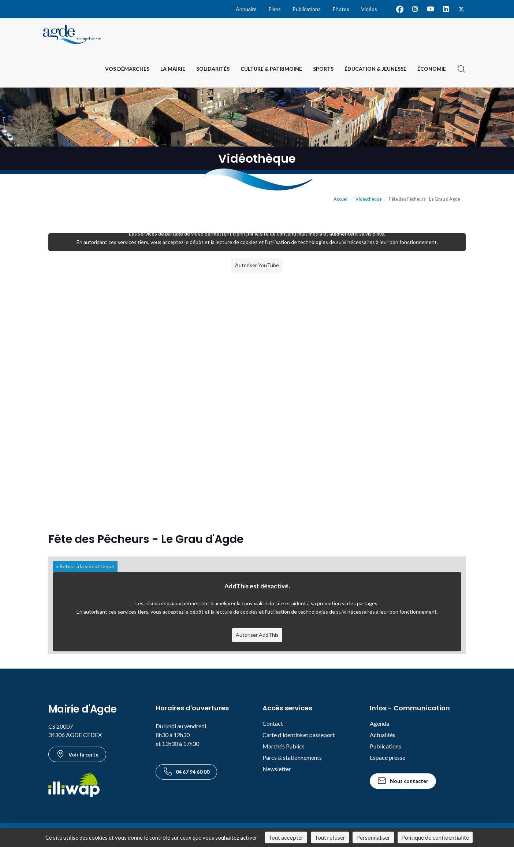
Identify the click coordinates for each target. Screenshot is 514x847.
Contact (272, 723)
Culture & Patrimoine (271, 69)
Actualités (382, 734)
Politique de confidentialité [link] (435, 837)
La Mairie (172, 69)
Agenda (379, 723)
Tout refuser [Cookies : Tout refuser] (329, 837)
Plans (274, 9)
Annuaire (246, 9)
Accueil (341, 199)
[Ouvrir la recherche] (461, 69)
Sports (323, 69)
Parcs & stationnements (292, 757)
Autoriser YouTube (257, 265)
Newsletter (276, 768)
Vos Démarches (127, 69)
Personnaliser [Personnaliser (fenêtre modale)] (373, 837)
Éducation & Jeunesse (375, 69)
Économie (431, 69)
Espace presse (387, 757)
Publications (307, 9)
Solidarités (213, 69)
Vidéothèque (368, 199)
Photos (340, 9)
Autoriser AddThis (257, 635)
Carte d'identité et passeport (298, 734)
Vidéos (369, 9)
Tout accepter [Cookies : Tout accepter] (285, 837)
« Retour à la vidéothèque (85, 566)
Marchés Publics (283, 746)
